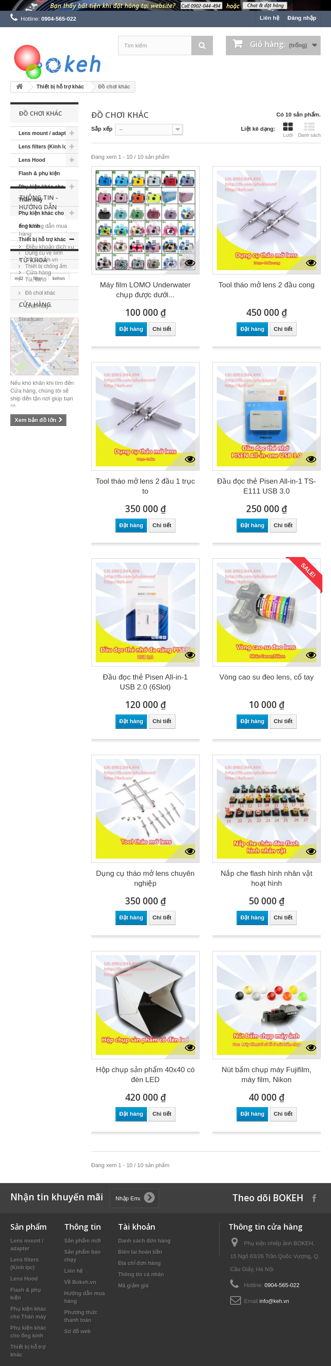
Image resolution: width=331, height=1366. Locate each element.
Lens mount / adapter (45, 133)
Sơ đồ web (77, 1331)
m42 (19, 471)
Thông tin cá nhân (141, 1275)
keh (42, 484)
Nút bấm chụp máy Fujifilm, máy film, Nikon (266, 1075)
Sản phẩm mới (82, 1241)
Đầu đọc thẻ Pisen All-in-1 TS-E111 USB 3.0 (266, 486)
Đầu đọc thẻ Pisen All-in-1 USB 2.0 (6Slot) (145, 682)
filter (38, 471)
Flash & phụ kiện (39, 173)
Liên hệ (269, 18)
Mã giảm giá (133, 1286)
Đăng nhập (301, 18)
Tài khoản (136, 1226)
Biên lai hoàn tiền (140, 1252)
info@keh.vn (274, 1301)
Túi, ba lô (35, 280)
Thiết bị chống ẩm (45, 266)
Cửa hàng (38, 422)
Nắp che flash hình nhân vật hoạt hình (266, 878)
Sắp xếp (101, 129)
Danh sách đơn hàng (144, 1241)
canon (25, 496)
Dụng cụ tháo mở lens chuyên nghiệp (145, 878)
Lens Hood (32, 160)
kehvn (59, 471)
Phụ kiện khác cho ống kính (41, 219)
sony (61, 484)
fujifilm (22, 509)
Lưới (288, 130)
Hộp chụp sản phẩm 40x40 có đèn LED (145, 1075)
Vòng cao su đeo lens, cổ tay (266, 677)
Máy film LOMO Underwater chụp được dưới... (145, 290)
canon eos (55, 496)
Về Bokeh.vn (41, 409)
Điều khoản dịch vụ (49, 396)
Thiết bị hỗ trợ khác (60, 87)
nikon (21, 484)
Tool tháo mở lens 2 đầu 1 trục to (145, 486)
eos (42, 509)
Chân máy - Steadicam (35, 312)
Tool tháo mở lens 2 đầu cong (267, 285)
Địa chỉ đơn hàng (139, 1263)
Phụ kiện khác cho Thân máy (41, 193)
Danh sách (309, 130)
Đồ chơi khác (39, 293)
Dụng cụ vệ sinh (43, 253)
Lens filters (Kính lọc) (45, 147)
